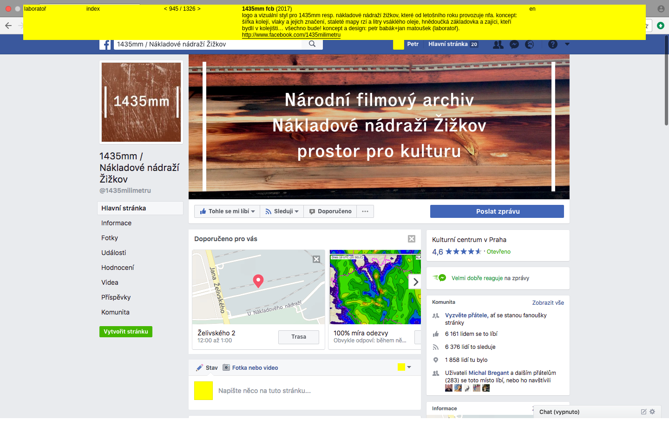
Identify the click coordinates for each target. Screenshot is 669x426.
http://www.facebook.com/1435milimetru (291, 35)
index (93, 9)
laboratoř (35, 9)
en (532, 9)
